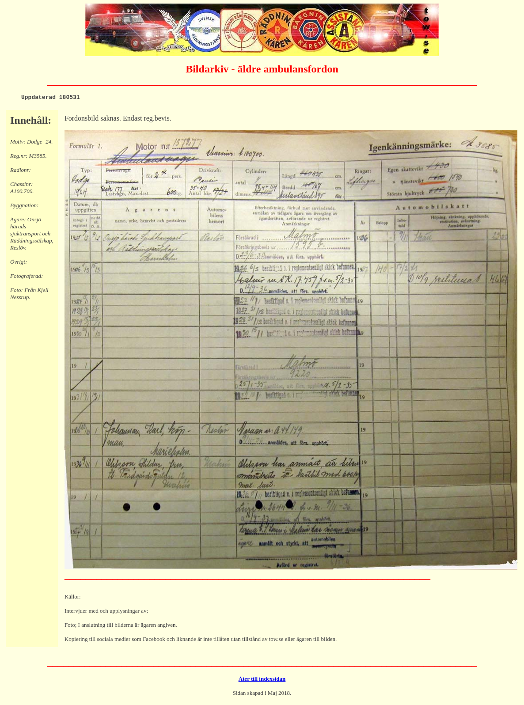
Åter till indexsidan (262, 680)
